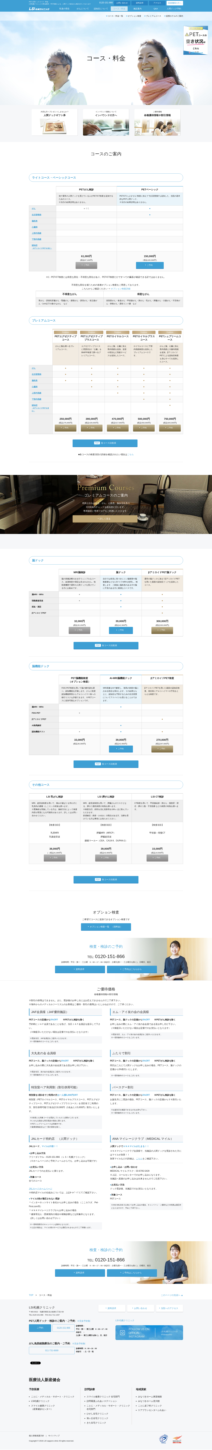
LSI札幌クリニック (40, 1401)
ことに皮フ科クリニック (150, 1406)
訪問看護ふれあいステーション (102, 1401)
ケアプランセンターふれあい (152, 1411)
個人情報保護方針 (36, 1436)
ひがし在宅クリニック (97, 1414)
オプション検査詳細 (120, 288)
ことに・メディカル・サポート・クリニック (52, 1397)
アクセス (157, 3)
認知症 (40, 408)
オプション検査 (134, 16)
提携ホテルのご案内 (174, 16)
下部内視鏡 (36, 239)
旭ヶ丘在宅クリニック (97, 1419)
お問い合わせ (122, 3)
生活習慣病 (36, 214)
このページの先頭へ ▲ (172, 1296)
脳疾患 (34, 221)
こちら (130, 454)
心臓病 (34, 227)
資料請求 (139, 3)
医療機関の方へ (174, 3)
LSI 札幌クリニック (124, 1321)
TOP (31, 1296)
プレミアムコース (153, 16)
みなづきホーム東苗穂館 (150, 1397)
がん (34, 208)
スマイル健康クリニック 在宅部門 (103, 1397)
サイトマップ (54, 1436)
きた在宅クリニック (96, 1423)
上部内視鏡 (36, 233)
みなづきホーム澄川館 (149, 1401)
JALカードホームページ (40, 1189)
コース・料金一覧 (115, 16)
